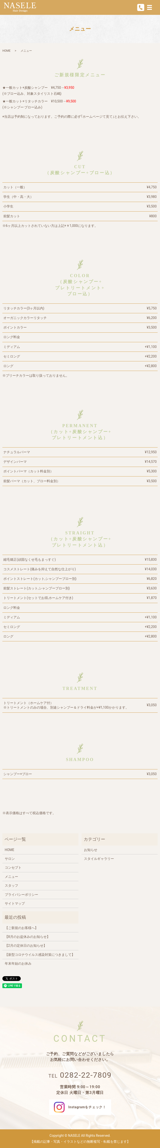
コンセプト (13, 867)
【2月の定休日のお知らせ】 (26, 945)
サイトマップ (15, 903)
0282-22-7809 (86, 1075)
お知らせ (90, 850)
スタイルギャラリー (99, 859)
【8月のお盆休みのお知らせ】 (27, 937)
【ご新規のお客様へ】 (21, 928)
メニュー (11, 877)
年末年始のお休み (18, 963)
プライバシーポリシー (21, 894)
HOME (6, 50)
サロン (10, 859)
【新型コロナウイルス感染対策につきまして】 (40, 955)
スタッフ (11, 885)
